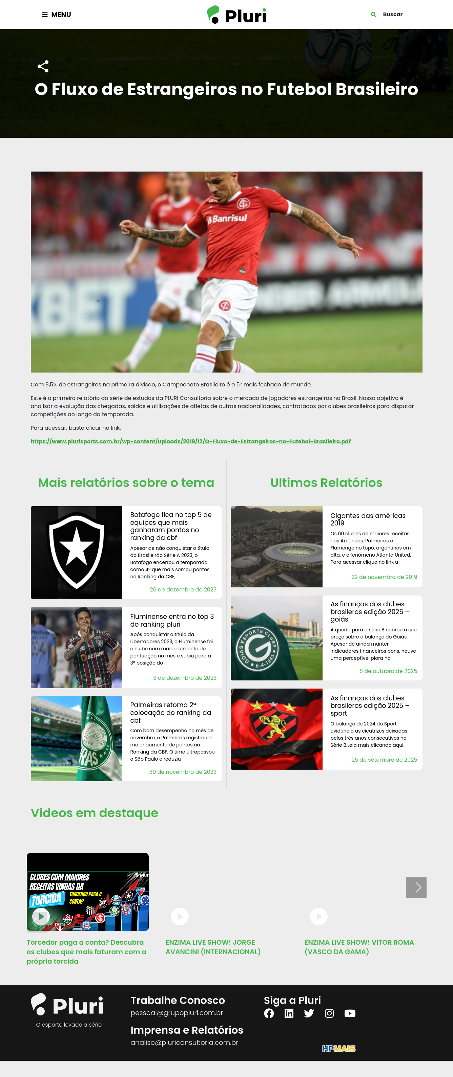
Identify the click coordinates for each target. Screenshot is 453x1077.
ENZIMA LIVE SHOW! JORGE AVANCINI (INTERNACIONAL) (213, 947)
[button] (418, 887)
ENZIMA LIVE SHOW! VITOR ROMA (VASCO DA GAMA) (359, 947)
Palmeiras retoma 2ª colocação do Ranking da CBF (170, 712)
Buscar (393, 14)
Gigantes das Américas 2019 (368, 519)
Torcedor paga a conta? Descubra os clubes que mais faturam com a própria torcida (86, 952)
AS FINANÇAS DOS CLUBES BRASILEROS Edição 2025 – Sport (370, 706)
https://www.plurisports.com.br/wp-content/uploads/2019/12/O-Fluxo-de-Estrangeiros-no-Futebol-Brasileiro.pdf (191, 441)
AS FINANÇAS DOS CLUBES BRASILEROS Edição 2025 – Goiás (370, 612)
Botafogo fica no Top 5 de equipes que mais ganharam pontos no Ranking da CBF (171, 526)
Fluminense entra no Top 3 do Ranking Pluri (172, 620)
